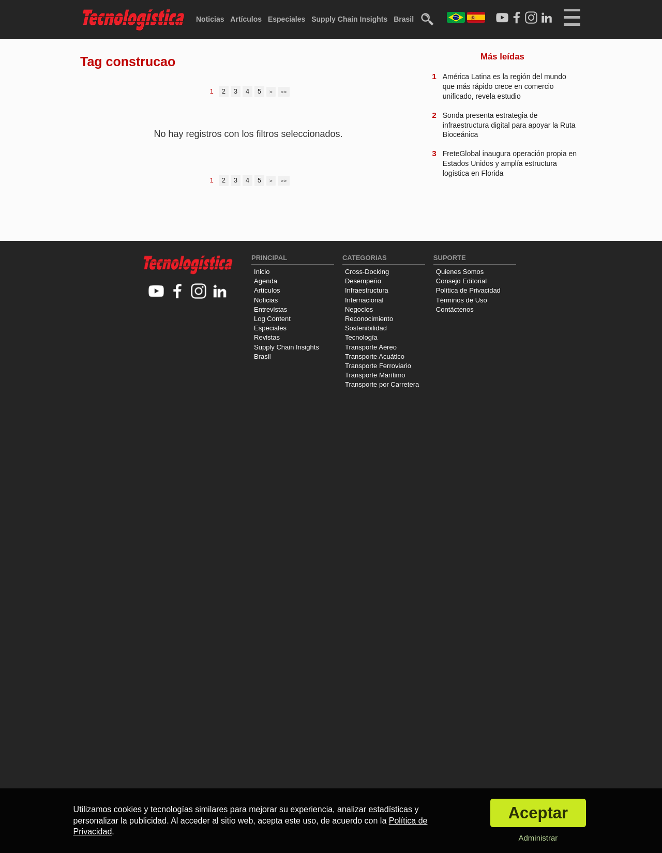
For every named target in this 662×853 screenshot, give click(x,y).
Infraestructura (366, 290)
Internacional (364, 300)
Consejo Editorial (461, 281)
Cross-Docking (367, 272)
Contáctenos (455, 309)
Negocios (359, 309)
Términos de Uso (461, 300)
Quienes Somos (460, 272)
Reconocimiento (369, 319)
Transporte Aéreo (371, 347)
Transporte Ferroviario (378, 366)
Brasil (404, 19)
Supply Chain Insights (349, 19)
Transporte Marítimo (375, 375)
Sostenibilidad (366, 328)
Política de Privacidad (468, 290)
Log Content (272, 319)
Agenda (265, 281)
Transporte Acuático (374, 356)
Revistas (267, 337)
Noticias (210, 19)
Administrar (538, 837)
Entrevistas (270, 309)
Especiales (286, 19)
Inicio (261, 272)
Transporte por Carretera (382, 384)
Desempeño (363, 281)
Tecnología (361, 337)
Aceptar (538, 813)
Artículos (246, 19)
